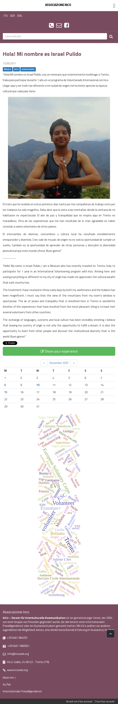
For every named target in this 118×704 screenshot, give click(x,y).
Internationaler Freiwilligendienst (22, 691)
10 (37, 385)
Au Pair (7, 684)
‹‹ (44, 363)
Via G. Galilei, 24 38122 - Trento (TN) (26, 662)
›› (74, 363)
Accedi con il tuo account (79, 701)
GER (12, 16)
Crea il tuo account (104, 701)
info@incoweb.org (16, 654)
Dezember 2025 (59, 363)
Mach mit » (9, 677)
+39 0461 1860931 (16, 646)
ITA (6, 16)
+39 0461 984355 (15, 638)
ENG (19, 16)
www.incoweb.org (15, 670)
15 (5, 392)
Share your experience (59, 351)
